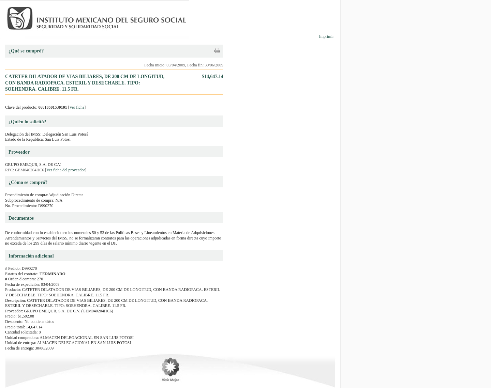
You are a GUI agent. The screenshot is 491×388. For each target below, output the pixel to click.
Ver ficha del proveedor (65, 170)
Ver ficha (77, 107)
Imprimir (326, 36)
